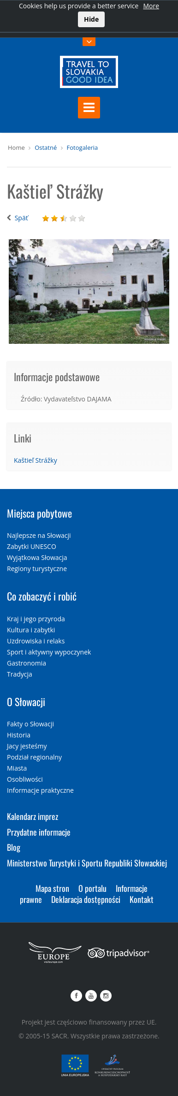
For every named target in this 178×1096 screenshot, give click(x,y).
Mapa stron (52, 888)
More (151, 5)
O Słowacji (26, 701)
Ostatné (46, 147)
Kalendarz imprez (32, 816)
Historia (18, 735)
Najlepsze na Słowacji (39, 535)
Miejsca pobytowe (39, 513)
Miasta (17, 768)
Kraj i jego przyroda (36, 618)
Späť (21, 217)
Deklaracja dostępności (85, 899)
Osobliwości (25, 779)
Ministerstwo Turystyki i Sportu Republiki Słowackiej (87, 863)
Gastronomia (26, 663)
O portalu (92, 888)
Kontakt (142, 899)
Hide (91, 19)
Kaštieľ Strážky (35, 460)
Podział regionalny (34, 757)
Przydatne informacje (39, 832)
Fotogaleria (82, 147)
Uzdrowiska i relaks (36, 640)
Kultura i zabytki (31, 629)
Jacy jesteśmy (27, 746)
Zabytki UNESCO (31, 546)
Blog (13, 847)
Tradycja (19, 674)
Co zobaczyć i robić (42, 596)
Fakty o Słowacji (30, 723)
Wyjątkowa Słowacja (37, 557)
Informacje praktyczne (40, 790)
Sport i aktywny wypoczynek (49, 652)
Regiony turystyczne (37, 568)
